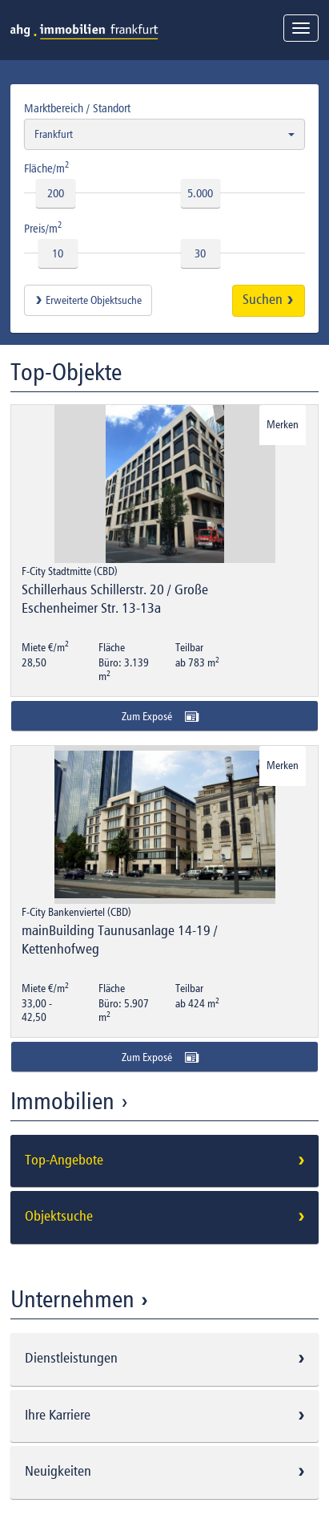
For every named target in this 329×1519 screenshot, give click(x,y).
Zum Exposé (165, 716)
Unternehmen (82, 1301)
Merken (283, 425)
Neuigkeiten (168, 1471)
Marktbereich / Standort (77, 109)
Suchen (269, 300)
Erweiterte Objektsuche (88, 300)
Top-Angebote (168, 1160)
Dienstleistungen (168, 1358)
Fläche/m (47, 167)
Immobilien (72, 1103)
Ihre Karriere (168, 1415)
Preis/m (43, 228)
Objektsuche (168, 1216)
